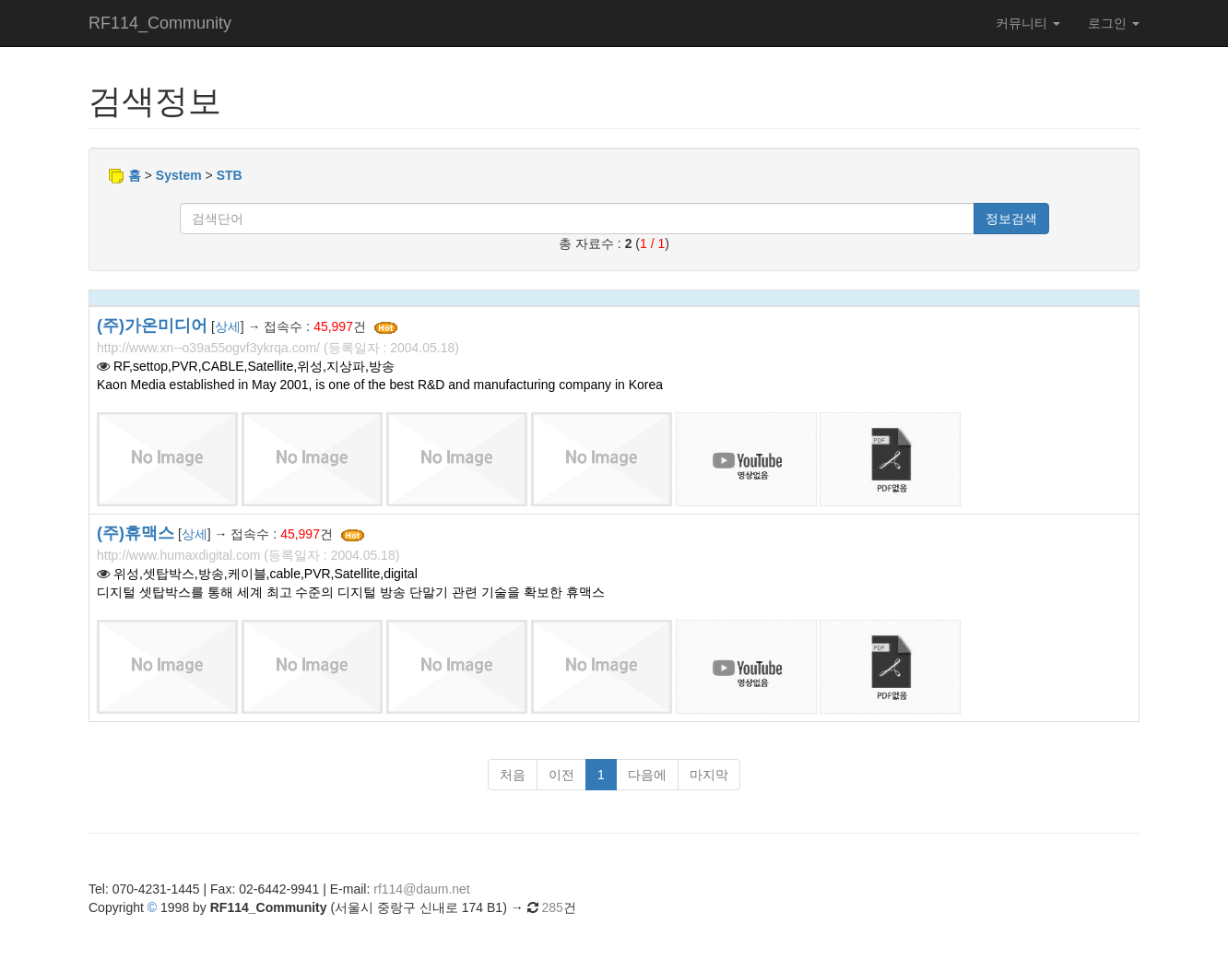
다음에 (647, 774)
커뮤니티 (1028, 23)
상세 (228, 326)
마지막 (709, 774)
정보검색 (1011, 218)
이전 (561, 774)
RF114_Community (160, 23)
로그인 (1113, 23)
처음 (512, 774)
